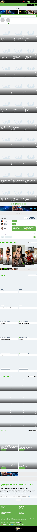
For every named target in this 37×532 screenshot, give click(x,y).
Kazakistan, (27, 92)
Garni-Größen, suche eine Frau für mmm (7, 307)
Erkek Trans (3, 511)
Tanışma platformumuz (12, 494)
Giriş (29, 1)
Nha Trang (29, 199)
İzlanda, (14, 110)
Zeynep (5, 219)
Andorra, (2, 75)
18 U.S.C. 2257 (3, 522)
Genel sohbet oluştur (8, 237)
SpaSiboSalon (3, 370)
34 (19, 145)
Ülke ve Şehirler (30, 4)
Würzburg (17, 57)
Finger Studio (3, 323)
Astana (30, 92)
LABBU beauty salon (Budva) (5, 339)
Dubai (8, 127)
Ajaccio (4, 110)
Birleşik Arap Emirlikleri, (15, 92)
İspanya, (26, 39)
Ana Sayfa (3, 506)
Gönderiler (3, 513)
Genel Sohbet (21, 508)
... (22, 203)
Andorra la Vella (6, 75)
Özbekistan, (27, 57)
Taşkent (30, 57)
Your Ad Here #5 (27, 269)
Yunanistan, (2, 57)
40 (16, 127)
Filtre (3, 15)
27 (17, 56)
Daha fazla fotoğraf (32, 242)
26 (15, 74)
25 (3, 38)
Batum (30, 75)
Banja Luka (19, 75)
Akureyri (16, 110)
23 (3, 56)
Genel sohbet (32, 218)
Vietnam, (26, 199)
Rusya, (26, 110)
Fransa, (2, 110)
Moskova (28, 110)
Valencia (29, 39)
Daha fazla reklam (32, 274)
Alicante (4, 146)
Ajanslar (2, 509)
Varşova (4, 163)
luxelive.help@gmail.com (20, 524)
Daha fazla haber (32, 430)
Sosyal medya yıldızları (5, 508)
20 (18, 180)
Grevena (5, 57)
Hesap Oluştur (34, 1)
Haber (20, 507)
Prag (7, 39)
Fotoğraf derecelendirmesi (6, 512)
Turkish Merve (6, 223)
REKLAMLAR (21, 506)
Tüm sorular (26, 218)
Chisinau (17, 146)
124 (25, 203)
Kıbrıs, (1, 92)
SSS (20, 509)
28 (18, 38)
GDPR (7, 522)
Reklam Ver (21, 511)
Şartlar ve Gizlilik (12, 522)
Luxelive (5, 228)
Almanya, (14, 57)
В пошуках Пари (21, 307)
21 (27, 109)
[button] (2, 256)
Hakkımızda (21, 513)
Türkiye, (26, 128)
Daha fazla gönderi (32, 376)
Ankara (29, 128)
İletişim (20, 512)
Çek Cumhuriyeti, (3, 39)
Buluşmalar (3, 507)
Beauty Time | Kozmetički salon (24, 323)
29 (27, 127)
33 (16, 109)
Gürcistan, (26, 75)
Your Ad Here (18, 213)
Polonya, (2, 163)
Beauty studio (21, 370)
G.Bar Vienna (21, 339)
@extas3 (13, 524)
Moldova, (14, 146)
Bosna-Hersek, (15, 75)
